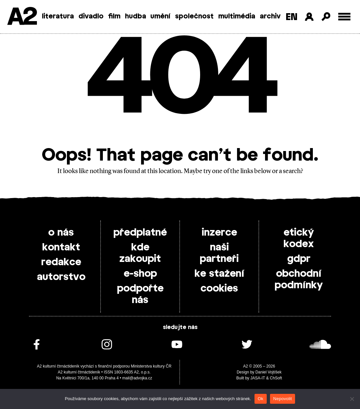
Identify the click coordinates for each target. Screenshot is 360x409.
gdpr (299, 259)
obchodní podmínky (299, 280)
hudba (135, 16)
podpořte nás (140, 294)
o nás (61, 232)
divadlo (91, 16)
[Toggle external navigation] (344, 17)
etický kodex (299, 238)
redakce (61, 262)
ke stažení (219, 274)
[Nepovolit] (351, 399)
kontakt (61, 247)
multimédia (236, 16)
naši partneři (219, 253)
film (114, 16)
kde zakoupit (140, 253)
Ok (260, 398)
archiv (270, 16)
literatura (58, 16)
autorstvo (61, 277)
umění (160, 16)
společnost (194, 16)
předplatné (140, 232)
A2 (21, 17)
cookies (219, 288)
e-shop (140, 274)
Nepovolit (282, 398)
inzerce (219, 232)
